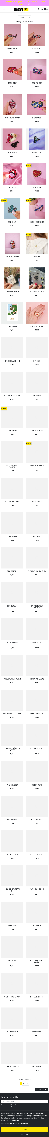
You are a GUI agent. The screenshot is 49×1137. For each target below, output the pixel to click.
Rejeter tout (24, 1134)
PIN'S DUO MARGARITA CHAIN (12, 679)
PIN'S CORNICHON (12, 571)
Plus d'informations (6, 1123)
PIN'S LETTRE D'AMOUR (12, 1066)
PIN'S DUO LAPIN (36, 642)
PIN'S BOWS (36, 361)
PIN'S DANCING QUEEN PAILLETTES (37, 607)
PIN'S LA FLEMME (36, 1031)
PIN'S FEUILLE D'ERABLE (36, 748)
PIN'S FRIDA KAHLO (12, 785)
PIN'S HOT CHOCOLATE (36, 854)
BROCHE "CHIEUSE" (36, 83)
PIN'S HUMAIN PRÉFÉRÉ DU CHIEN (12, 890)
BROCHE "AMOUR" (12, 48)
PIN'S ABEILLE (36, 257)
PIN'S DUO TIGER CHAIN (36, 714)
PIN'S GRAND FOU (12, 819)
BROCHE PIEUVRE (12, 222)
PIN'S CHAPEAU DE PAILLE (37, 465)
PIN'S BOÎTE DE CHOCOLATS (36, 326)
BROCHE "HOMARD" (12, 152)
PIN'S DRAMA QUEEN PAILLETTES (12, 643)
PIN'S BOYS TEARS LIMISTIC (12, 396)
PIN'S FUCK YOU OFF (36, 785)
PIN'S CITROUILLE (37, 502)
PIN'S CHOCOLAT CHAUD (12, 502)
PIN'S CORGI (36, 536)
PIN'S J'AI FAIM (12, 960)
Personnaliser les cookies (20, 1123)
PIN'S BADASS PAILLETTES (36, 291)
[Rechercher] (38, 9)
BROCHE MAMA (36, 187)
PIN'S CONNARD (12, 536)
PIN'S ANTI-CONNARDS (12, 291)
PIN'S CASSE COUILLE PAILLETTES (12, 466)
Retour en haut (41, 1089)
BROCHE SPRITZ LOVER (12, 257)
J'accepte (24, 1129)
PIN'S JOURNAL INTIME (36, 997)
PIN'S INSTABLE (12, 926)
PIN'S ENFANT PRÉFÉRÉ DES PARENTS (12, 749)
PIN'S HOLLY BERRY (36, 819)
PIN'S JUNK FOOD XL (12, 1031)
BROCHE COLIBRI (36, 152)
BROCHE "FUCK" (36, 118)
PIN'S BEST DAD (12, 326)
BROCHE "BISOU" (36, 48)
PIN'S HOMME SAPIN (12, 854)
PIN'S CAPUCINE (12, 430)
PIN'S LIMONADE (36, 1066)
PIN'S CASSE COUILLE (37, 430)
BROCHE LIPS (12, 187)
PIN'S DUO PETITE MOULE (37, 679)
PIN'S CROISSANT (12, 606)
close (29, 4)
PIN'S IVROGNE (37, 926)
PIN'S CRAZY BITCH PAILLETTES (37, 571)
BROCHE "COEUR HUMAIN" (12, 118)
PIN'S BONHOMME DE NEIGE (12, 361)
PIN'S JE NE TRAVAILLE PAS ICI (12, 997)
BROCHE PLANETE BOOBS (37, 222)
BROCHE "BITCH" (12, 83)
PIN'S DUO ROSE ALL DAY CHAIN (12, 714)
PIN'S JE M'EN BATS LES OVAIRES (36, 961)
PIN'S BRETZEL (37, 396)
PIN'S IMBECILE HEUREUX (37, 889)
